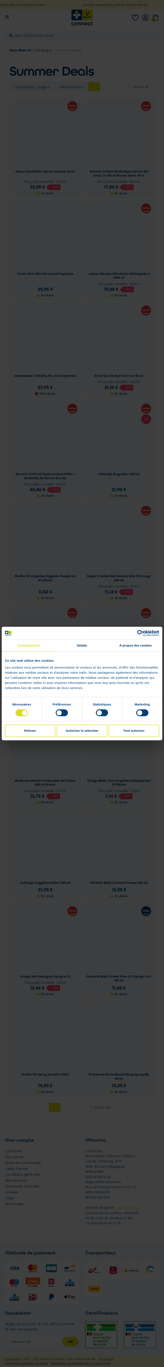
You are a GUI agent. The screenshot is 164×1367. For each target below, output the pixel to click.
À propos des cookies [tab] (135, 645)
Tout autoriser (134, 730)
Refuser (30, 730)
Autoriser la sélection (82, 730)
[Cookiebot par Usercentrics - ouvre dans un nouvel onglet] (140, 633)
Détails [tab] (82, 645)
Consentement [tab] (28, 645)
